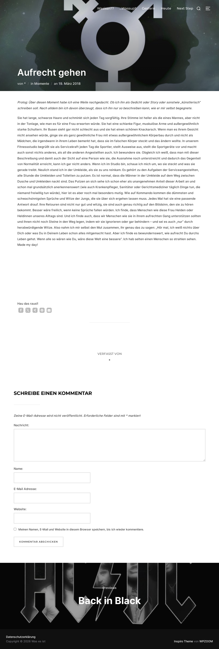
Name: (18, 469)
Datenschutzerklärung (21, 636)
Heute (166, 8)
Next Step (185, 8)
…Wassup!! (127, 8)
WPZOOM (206, 641)
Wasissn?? (105, 8)
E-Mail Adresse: (25, 489)
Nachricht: (21, 425)
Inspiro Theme (183, 641)
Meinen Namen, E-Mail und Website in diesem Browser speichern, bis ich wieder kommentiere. (81, 529)
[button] (20, 310)
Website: (20, 509)
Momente (41, 84)
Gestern (148, 8)
